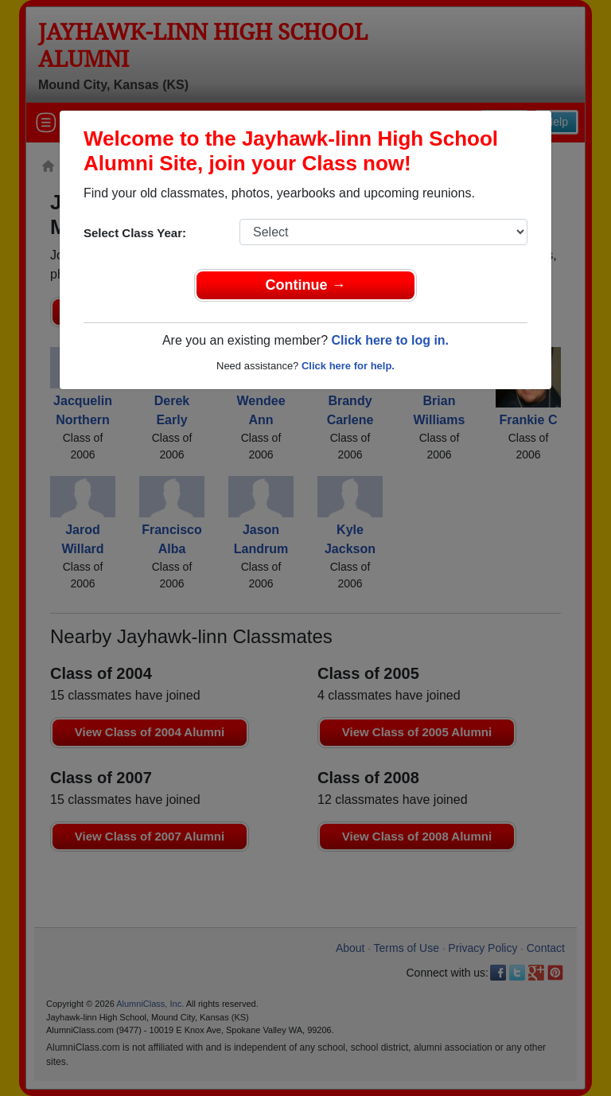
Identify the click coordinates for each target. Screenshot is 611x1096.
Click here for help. (348, 366)
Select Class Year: (135, 233)
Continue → (306, 285)
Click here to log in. (390, 340)
